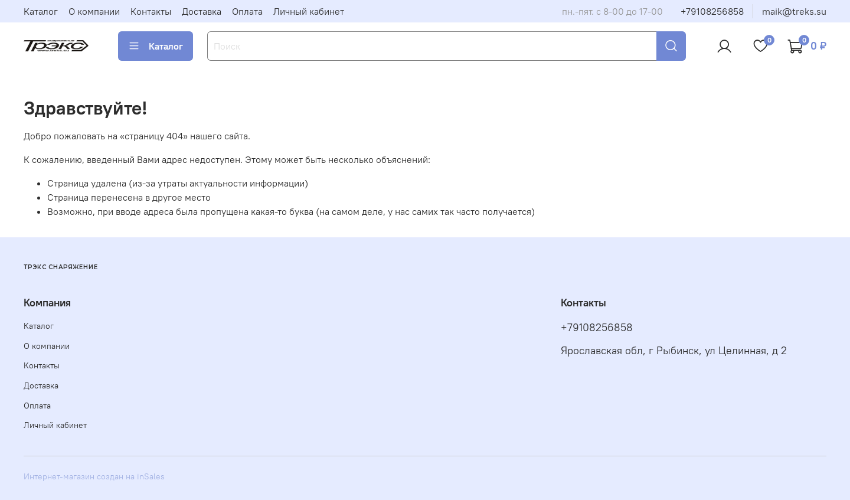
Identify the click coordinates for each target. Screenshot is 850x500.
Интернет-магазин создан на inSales (94, 476)
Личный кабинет (308, 11)
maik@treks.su (794, 11)
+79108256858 (712, 11)
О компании (94, 11)
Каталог (41, 11)
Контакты (150, 11)
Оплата (247, 11)
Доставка (201, 11)
